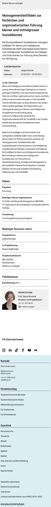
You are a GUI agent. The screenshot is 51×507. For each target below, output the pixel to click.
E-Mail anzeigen (28, 307)
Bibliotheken (6, 446)
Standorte (5, 436)
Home (3, 466)
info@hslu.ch (6, 380)
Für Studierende (7, 409)
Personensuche (7, 431)
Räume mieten (7, 471)
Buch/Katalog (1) (11, 282)
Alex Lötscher (7, 259)
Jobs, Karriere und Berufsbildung (14, 461)
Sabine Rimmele (9, 239)
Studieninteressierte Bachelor (13, 395)
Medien (4, 456)
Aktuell (3, 441)
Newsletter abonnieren (10, 482)
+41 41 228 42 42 (8, 377)
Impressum (5, 492)
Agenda (4, 451)
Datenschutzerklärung (10, 487)
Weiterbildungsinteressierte (12, 404)
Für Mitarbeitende (8, 414)
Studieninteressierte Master (12, 400)
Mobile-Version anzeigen (12, 3)
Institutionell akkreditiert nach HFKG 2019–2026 (21, 496)
